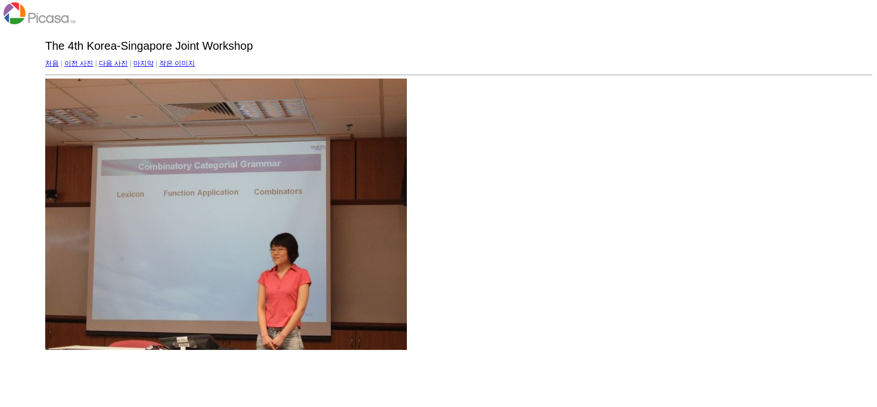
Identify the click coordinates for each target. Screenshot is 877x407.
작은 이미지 (177, 63)
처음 (52, 63)
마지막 (143, 63)
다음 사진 (113, 63)
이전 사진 (78, 63)
